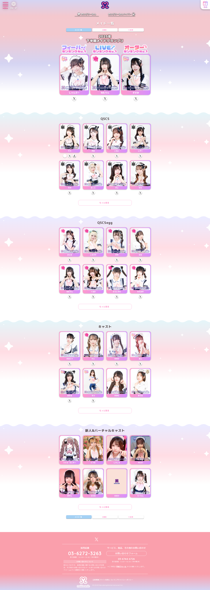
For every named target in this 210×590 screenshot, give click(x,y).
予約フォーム (121, 566)
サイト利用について (107, 580)
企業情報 (96, 580)
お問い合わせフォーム (126, 553)
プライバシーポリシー (124, 580)
